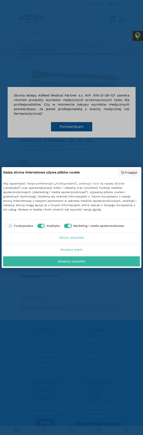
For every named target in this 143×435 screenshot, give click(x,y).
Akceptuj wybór (71, 249)
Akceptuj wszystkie (71, 261)
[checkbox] (18, 226)
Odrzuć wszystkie (71, 237)
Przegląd (129, 172)
